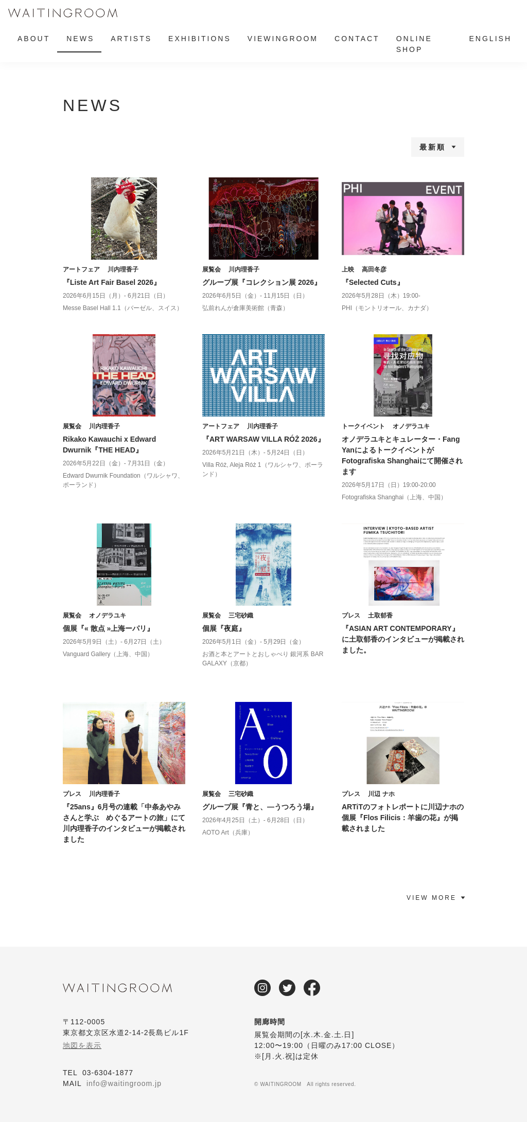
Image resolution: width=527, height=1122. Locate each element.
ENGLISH (490, 38)
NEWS (80, 38)
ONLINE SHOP (414, 43)
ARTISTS (131, 38)
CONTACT (357, 38)
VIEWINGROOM (283, 38)
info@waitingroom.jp (124, 1083)
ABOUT (33, 38)
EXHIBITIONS (199, 38)
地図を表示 (82, 1045)
